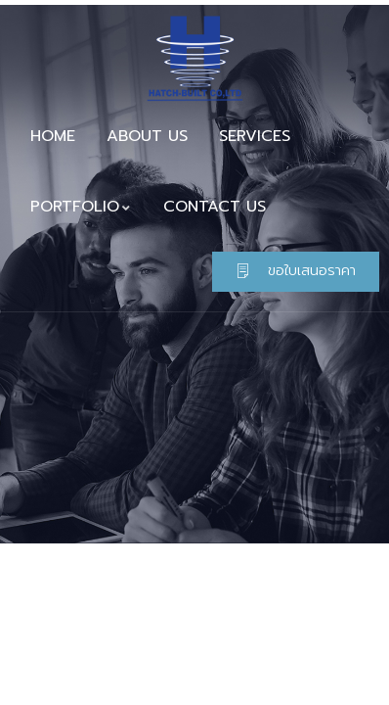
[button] (295, 272)
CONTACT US (214, 206)
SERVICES (254, 136)
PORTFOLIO (81, 206)
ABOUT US (147, 136)
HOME (52, 136)
